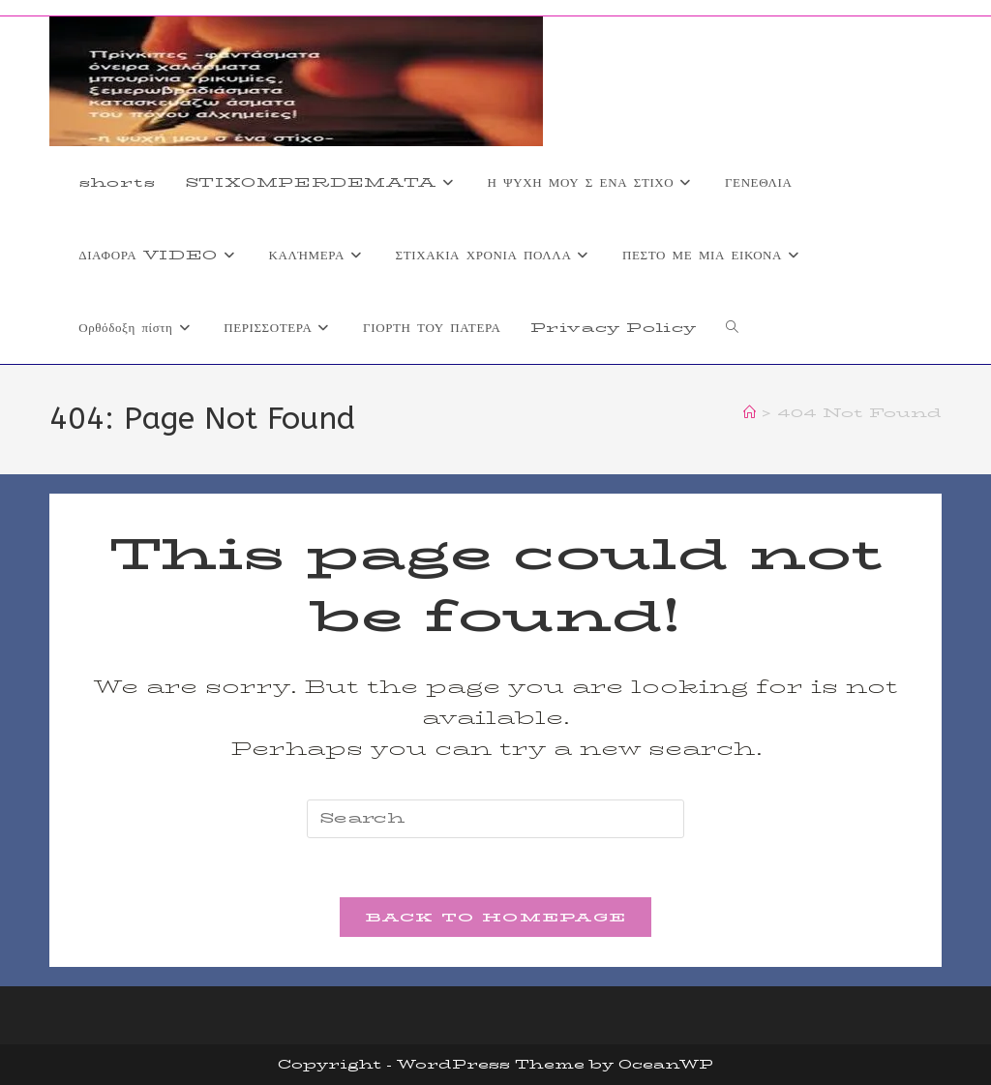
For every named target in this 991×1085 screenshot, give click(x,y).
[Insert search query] (495, 818)
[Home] (749, 412)
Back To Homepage (496, 916)
